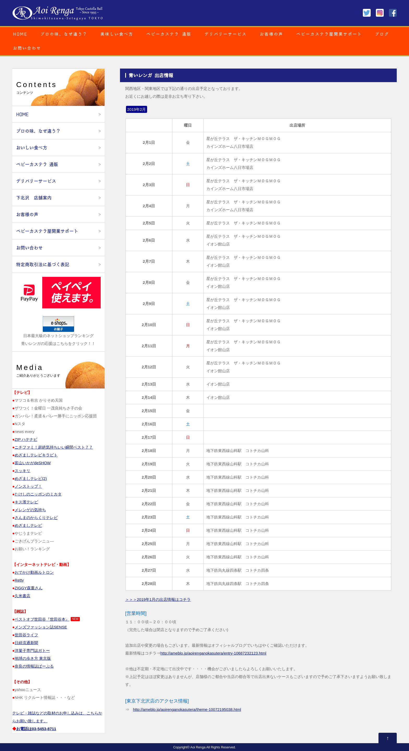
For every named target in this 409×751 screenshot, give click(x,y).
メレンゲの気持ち (30, 510)
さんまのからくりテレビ (36, 517)
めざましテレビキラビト (36, 455)
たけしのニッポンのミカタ (38, 494)
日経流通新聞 (26, 642)
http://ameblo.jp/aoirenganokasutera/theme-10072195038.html (187, 709)
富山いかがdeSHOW (33, 463)
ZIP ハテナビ (26, 439)
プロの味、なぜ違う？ (63, 34)
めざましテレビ (28, 525)
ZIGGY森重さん (29, 588)
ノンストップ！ (28, 486)
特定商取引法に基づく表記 (42, 264)
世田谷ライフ (26, 635)
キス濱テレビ (26, 502)
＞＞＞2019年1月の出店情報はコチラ (158, 599)
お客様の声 (271, 34)
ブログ (382, 34)
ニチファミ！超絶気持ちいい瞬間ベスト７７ (54, 447)
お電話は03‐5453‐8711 (36, 728)
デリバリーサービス (225, 34)
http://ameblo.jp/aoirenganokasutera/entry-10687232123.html (213, 653)
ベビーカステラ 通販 (168, 34)
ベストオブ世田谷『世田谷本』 (42, 619)
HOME (20, 34)
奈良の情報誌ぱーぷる (34, 666)
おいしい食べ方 (31, 147)
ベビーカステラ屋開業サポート (329, 34)
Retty (19, 580)
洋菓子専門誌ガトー (32, 650)
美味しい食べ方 (116, 34)
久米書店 (22, 596)
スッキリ (22, 470)
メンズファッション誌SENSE (41, 627)
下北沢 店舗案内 (34, 198)
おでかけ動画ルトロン (34, 572)
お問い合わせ (27, 48)
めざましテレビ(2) (31, 478)
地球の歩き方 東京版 (33, 658)
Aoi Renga (198, 747)
